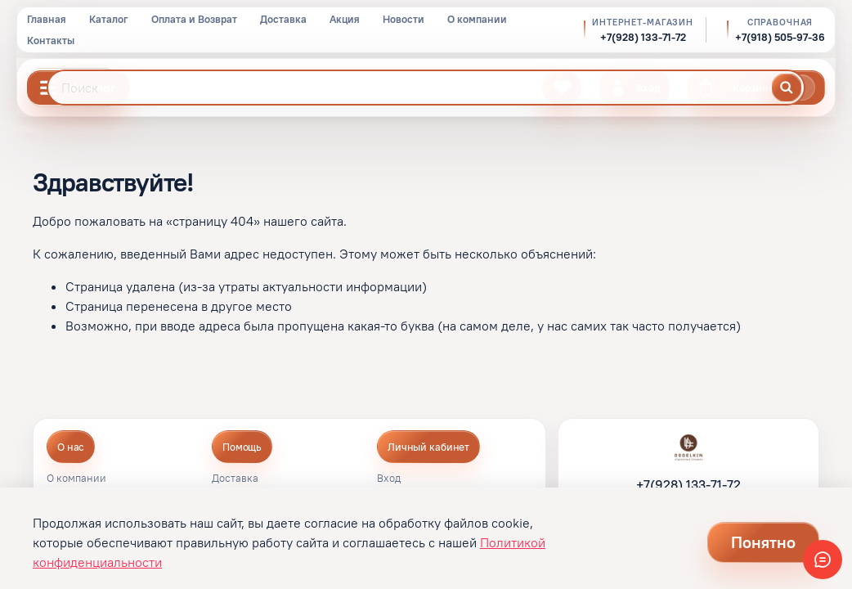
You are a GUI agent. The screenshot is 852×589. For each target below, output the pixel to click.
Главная (46, 18)
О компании (477, 18)
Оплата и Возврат (194, 18)
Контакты (50, 40)
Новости (403, 18)
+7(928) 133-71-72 (643, 37)
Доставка (283, 18)
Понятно (763, 542)
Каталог (108, 18)
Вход (389, 478)
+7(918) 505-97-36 (780, 37)
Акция (345, 18)
